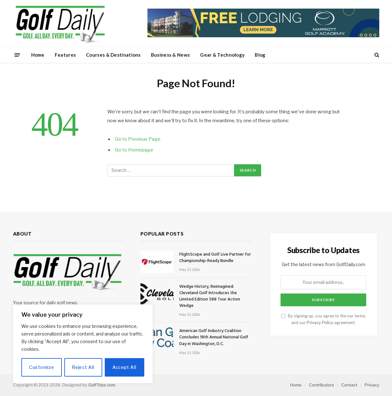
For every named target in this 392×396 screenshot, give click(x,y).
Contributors (321, 384)
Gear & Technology (222, 55)
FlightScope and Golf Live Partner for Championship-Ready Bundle (215, 257)
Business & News (170, 55)
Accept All (124, 367)
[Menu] (17, 54)
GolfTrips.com (101, 384)
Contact (349, 384)
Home (38, 55)
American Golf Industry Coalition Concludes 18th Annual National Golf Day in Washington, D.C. (213, 337)
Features (65, 55)
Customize (41, 367)
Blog (260, 55)
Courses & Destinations (113, 55)
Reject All (83, 367)
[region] (83, 343)
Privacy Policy (320, 322)
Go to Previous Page (137, 139)
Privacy (372, 384)
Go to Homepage (134, 150)
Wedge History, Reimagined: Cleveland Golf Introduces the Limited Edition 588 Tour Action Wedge (209, 296)
